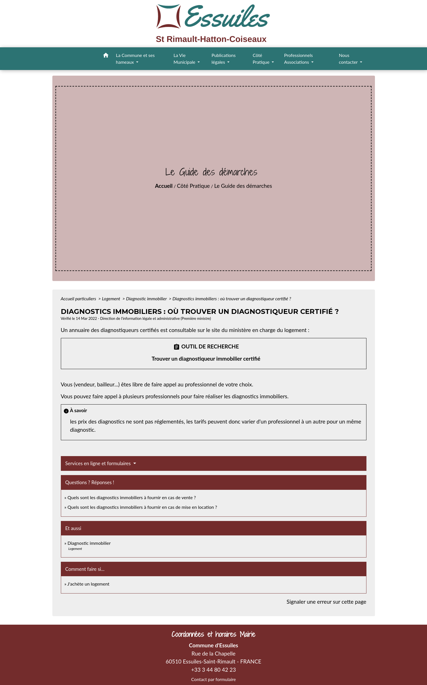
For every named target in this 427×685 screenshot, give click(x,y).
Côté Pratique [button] (262, 58)
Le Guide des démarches (243, 185)
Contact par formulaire (213, 679)
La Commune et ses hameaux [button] (135, 58)
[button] (106, 56)
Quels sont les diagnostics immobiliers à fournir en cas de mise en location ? (142, 507)
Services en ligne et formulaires (98, 463)
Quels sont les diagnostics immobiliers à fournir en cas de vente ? (131, 497)
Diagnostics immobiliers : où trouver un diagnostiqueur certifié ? (232, 298)
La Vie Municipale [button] (184, 58)
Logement (111, 298)
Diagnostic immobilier (147, 298)
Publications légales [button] (223, 58)
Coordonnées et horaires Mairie (213, 634)
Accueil (164, 185)
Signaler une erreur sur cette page (326, 601)
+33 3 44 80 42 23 (213, 669)
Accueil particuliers (79, 298)
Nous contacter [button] (349, 58)
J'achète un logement (88, 583)
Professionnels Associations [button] (298, 58)
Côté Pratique (193, 185)
